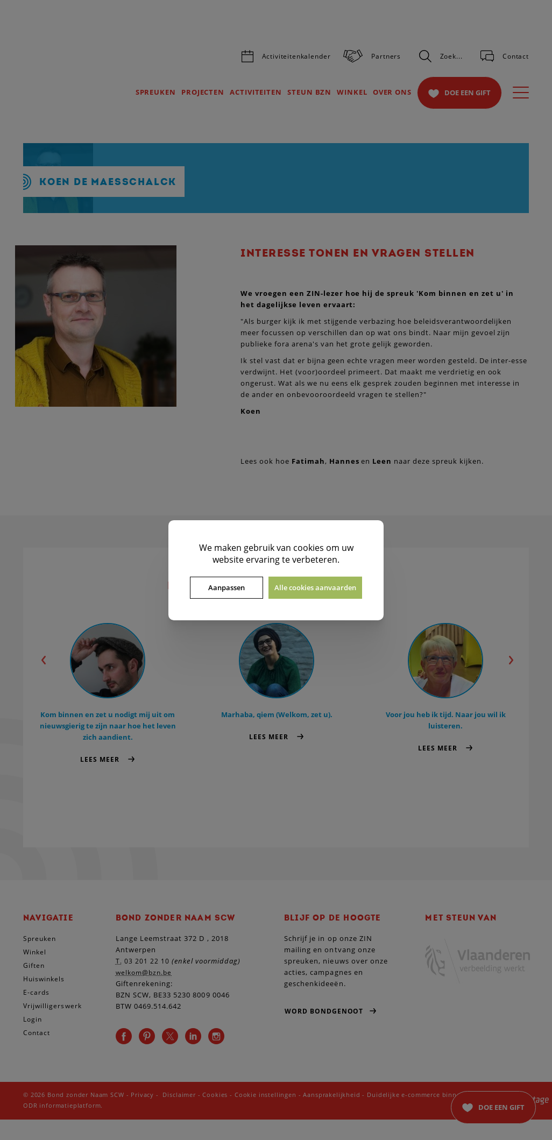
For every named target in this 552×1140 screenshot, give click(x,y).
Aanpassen (226, 587)
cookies (308, 547)
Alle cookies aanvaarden (315, 587)
